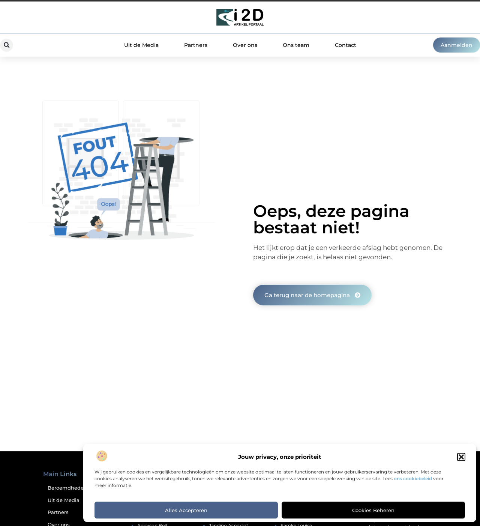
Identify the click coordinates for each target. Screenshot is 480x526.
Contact (345, 45)
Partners (195, 45)
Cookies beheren (373, 510)
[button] (461, 457)
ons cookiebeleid (413, 478)
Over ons (245, 45)
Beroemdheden (67, 488)
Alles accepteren (186, 510)
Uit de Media (141, 45)
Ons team (296, 45)
